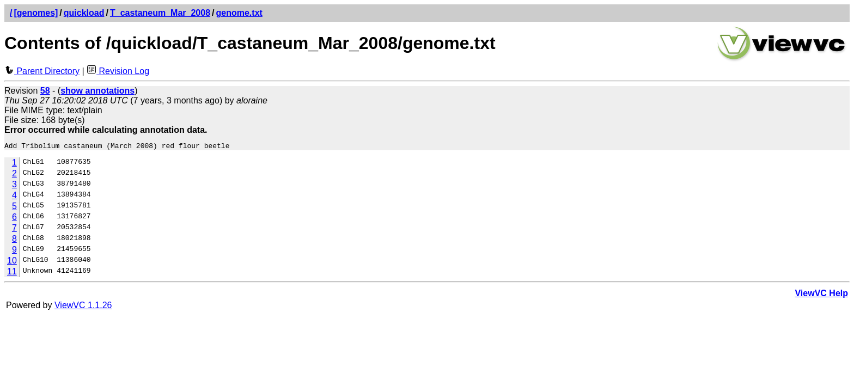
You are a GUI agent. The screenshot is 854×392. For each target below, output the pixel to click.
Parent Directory (42, 71)
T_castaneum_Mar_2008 (160, 12)
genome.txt (239, 12)
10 (12, 262)
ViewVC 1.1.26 (83, 306)
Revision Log (118, 71)
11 (12, 273)
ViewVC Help (821, 294)
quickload (84, 12)
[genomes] (36, 12)
